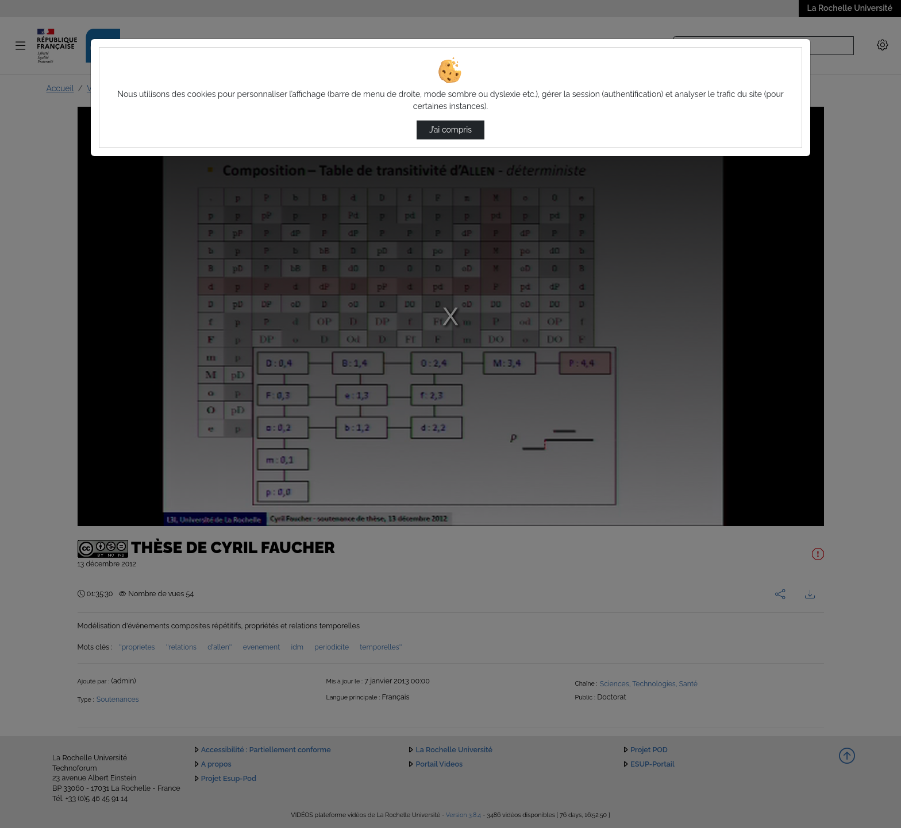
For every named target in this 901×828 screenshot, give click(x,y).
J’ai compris (450, 129)
